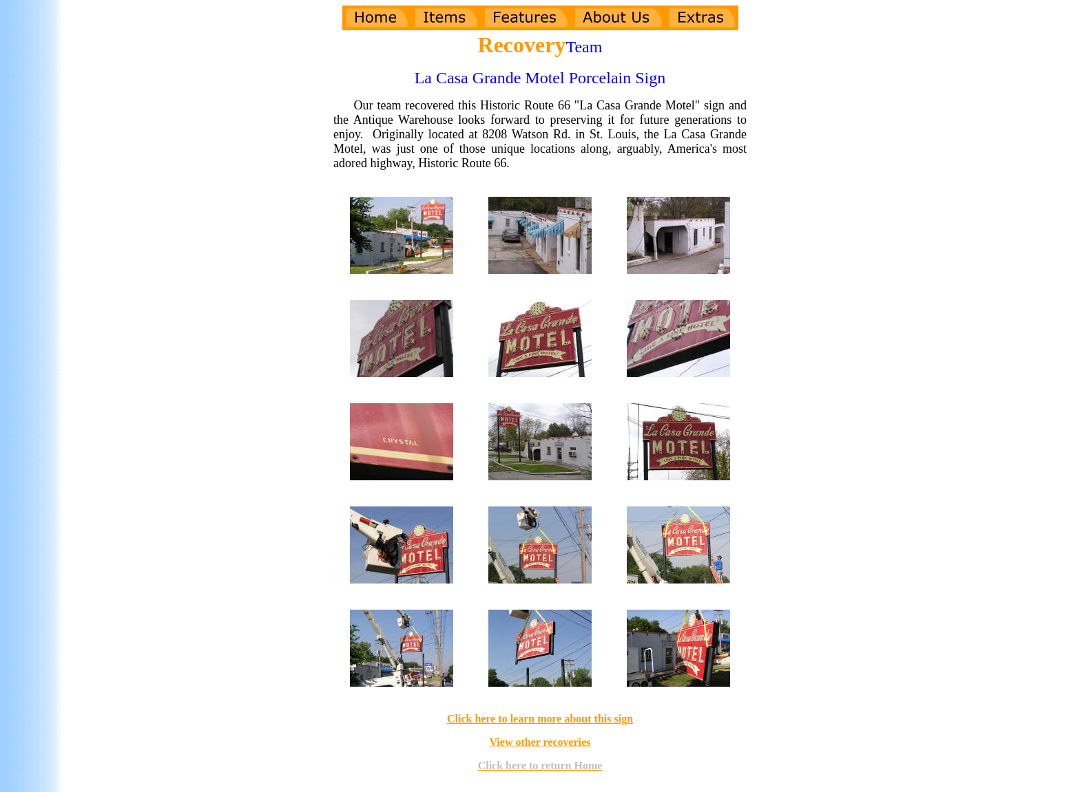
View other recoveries (539, 742)
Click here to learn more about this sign (540, 719)
